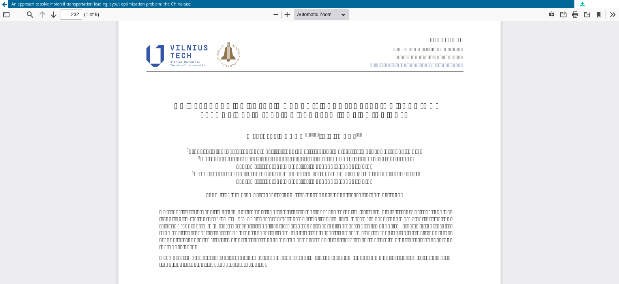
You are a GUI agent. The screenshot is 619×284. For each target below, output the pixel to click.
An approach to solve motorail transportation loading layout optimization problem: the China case (101, 4)
